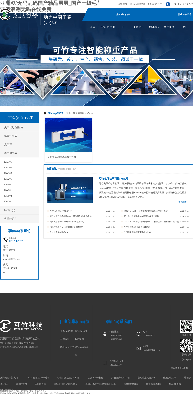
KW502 (8, 195)
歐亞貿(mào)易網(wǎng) (65, 384)
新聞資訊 (154, 27)
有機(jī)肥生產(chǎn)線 (68, 377)
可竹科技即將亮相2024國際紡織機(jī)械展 (141, 216)
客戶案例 (169, 27)
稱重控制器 (10, 136)
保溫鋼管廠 (21, 384)
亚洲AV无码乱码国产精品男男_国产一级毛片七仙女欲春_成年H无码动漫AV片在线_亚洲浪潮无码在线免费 (45, 393)
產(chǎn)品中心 (81, 332)
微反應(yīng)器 (131, 384)
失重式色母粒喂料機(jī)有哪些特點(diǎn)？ (68, 221)
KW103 (8, 173)
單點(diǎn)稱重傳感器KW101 (61, 157)
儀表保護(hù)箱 (153, 384)
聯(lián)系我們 (67, 347)
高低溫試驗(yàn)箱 (120, 377)
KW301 (8, 201)
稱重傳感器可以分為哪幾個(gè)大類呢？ (67, 227)
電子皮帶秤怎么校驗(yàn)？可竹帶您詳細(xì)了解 (71, 216)
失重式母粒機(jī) (13, 127)
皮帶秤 (8, 144)
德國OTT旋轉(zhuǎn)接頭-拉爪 (100, 384)
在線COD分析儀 (95, 377)
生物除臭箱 (40, 384)
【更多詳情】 (182, 202)
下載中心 (138, 27)
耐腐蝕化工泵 (169, 377)
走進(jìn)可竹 (108, 27)
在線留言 (122, 4)
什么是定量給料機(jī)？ (59, 232)
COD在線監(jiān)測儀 (38, 377)
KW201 (8, 178)
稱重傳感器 (78, 113)
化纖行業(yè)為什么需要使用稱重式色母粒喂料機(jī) (146, 211)
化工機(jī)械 (175, 384)
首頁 (92, 27)
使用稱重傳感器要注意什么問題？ (138, 232)
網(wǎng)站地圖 (137, 4)
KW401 (8, 184)
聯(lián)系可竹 (155, 4)
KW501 (8, 190)
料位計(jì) (9, 210)
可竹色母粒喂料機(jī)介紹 (61, 211)
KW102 (8, 167)
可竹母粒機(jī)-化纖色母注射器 (137, 227)
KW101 (90, 113)
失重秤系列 (10, 218)
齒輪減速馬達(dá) (146, 377)
